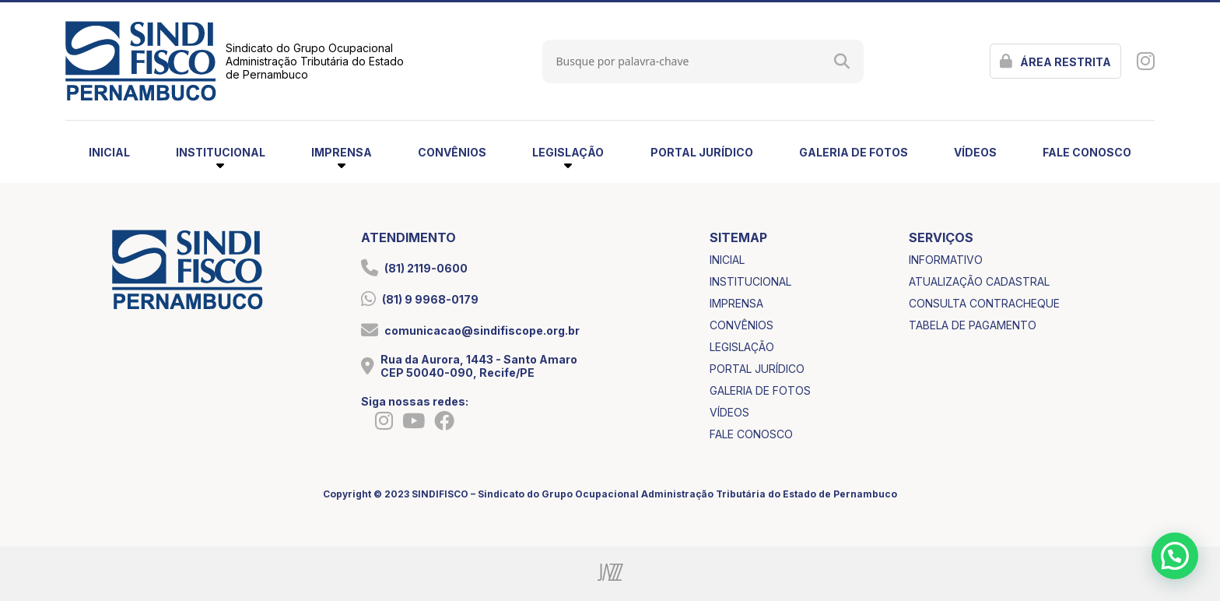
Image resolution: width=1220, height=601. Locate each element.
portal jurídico (701, 152)
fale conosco (1087, 152)
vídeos (975, 152)
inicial (109, 152)
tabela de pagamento (972, 325)
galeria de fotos (853, 152)
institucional (750, 281)
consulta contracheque (984, 303)
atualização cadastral (979, 281)
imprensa (736, 303)
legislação (742, 346)
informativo (946, 259)
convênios (452, 152)
